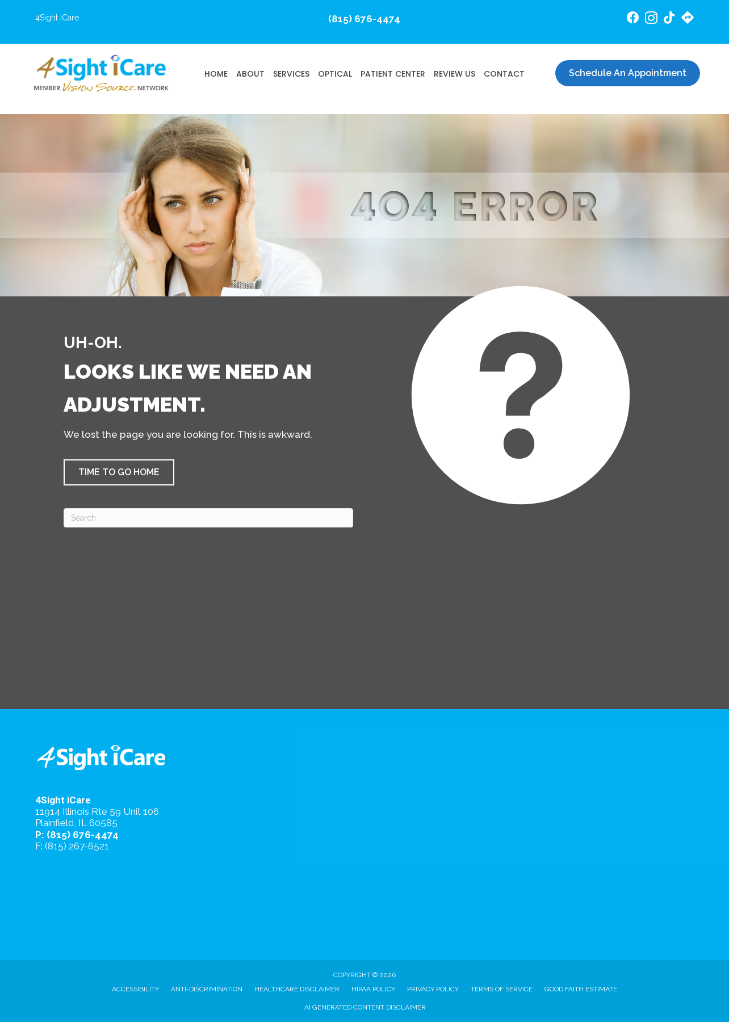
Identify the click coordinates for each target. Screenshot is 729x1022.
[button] (119, 472)
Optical (335, 73)
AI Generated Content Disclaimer (365, 1007)
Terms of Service (502, 989)
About (250, 73)
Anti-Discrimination (206, 989)
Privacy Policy (433, 989)
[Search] (208, 517)
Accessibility (135, 989)
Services (291, 73)
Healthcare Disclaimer (297, 989)
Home (216, 73)
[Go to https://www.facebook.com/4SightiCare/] (633, 19)
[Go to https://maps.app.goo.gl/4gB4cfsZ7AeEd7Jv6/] (687, 19)
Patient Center (393, 73)
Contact (504, 73)
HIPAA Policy (373, 989)
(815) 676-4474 (364, 18)
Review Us (454, 73)
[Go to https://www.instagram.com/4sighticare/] (651, 19)
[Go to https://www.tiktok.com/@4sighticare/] (669, 19)
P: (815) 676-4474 (77, 834)
